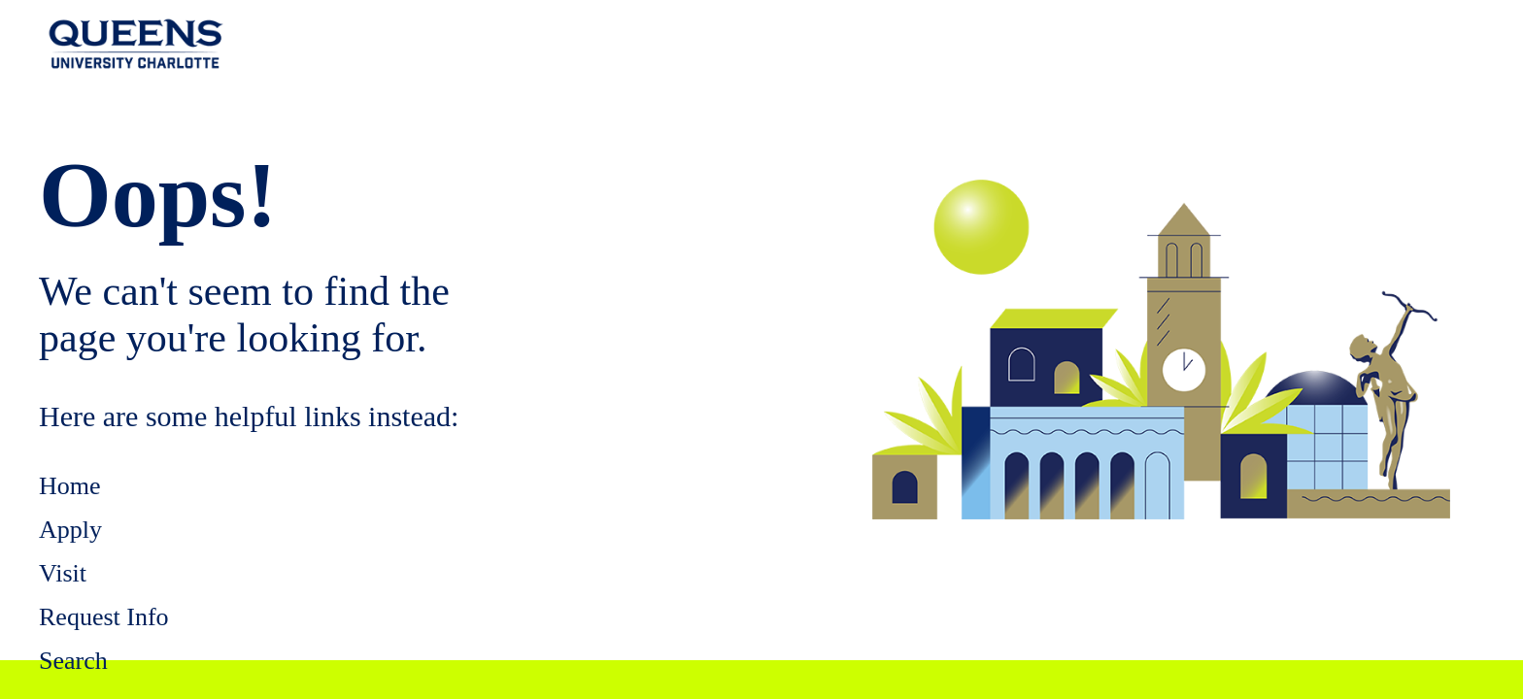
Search (73, 661)
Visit (62, 573)
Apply (70, 530)
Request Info (104, 617)
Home (70, 486)
